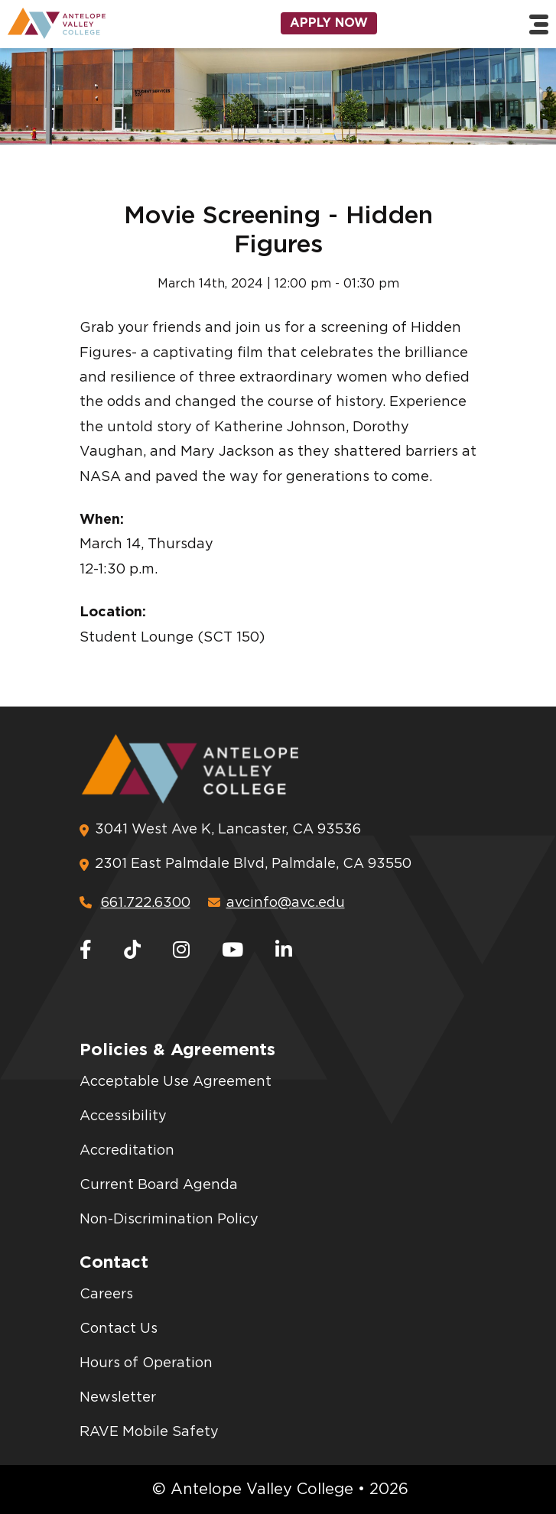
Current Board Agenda (159, 1185)
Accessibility (123, 1116)
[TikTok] (132, 950)
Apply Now (329, 23)
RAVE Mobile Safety (149, 1432)
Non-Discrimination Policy (169, 1219)
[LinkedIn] (283, 950)
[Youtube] (232, 950)
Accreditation (127, 1151)
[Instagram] (181, 950)
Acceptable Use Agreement (175, 1082)
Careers (106, 1294)
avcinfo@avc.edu (276, 903)
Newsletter (118, 1398)
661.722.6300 (135, 903)
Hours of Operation (146, 1363)
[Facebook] (86, 950)
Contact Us (119, 1329)
